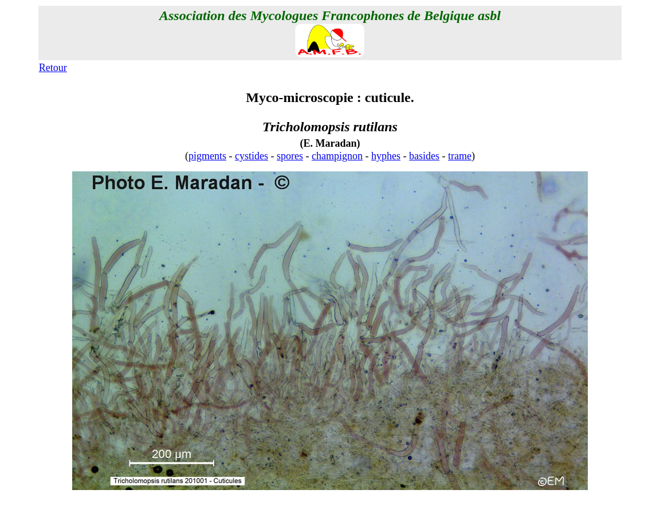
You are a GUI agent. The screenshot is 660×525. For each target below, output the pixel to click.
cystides (251, 156)
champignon (337, 156)
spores (290, 156)
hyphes (385, 156)
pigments (207, 156)
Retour (53, 67)
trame (460, 156)
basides (424, 156)
